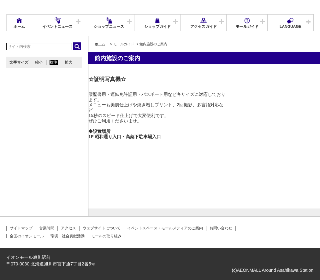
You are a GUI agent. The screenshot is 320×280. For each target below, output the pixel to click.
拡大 (68, 62)
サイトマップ (21, 228)
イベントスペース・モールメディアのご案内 (165, 228)
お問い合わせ (221, 228)
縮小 (39, 62)
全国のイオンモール (27, 236)
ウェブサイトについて (102, 228)
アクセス (68, 228)
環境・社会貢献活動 (67, 236)
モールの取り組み (106, 236)
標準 (53, 62)
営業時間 (46, 228)
